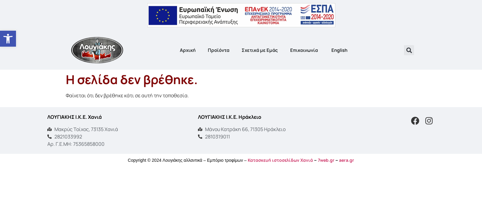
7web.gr (326, 160)
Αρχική (188, 50)
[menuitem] (339, 50)
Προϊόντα (218, 50)
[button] (409, 50)
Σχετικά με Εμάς (260, 50)
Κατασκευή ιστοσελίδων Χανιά (280, 160)
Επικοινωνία (304, 50)
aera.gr (346, 160)
